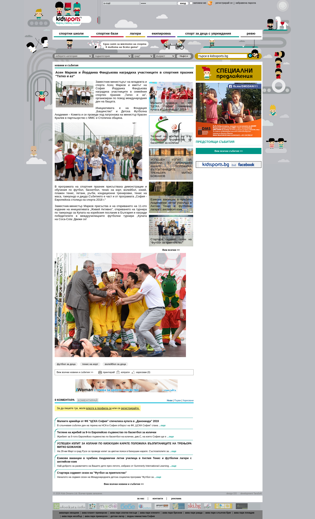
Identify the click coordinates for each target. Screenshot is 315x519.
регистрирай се (224, 3)
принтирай (106, 372)
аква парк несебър (72, 516)
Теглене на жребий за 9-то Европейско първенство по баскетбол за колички (171, 139)
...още (162, 425)
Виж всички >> (171, 250)
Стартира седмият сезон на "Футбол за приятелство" (171, 241)
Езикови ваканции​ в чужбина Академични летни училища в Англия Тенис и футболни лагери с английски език (171, 204)
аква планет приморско (94, 513)
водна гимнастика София (141, 516)
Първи (178, 400)
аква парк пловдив (244, 513)
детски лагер (117, 516)
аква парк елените (150, 513)
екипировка (161, 33)
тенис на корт (90, 364)
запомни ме (199, 3)
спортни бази (107, 33)
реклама (176, 498)
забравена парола (245, 3)
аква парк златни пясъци (123, 513)
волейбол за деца (115, 364)
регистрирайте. (130, 408)
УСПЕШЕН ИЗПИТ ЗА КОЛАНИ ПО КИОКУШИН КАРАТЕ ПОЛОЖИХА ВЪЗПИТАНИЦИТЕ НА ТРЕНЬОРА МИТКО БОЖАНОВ (171, 168)
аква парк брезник (172, 513)
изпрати (123, 372)
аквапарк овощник (69, 513)
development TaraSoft (251, 493)
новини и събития (66, 65)
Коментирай (87, 400)
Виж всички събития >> (229, 151)
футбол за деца (66, 364)
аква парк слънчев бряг (218, 513)
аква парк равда (194, 513)
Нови (170, 400)
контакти (157, 498)
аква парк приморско (96, 516)
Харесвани (188, 400)
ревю (251, 33)
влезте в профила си (99, 408)
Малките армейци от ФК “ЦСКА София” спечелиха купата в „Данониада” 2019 (171, 106)
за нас (140, 498)
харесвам (141, 372)
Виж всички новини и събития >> (75, 372)
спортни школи (71, 33)
